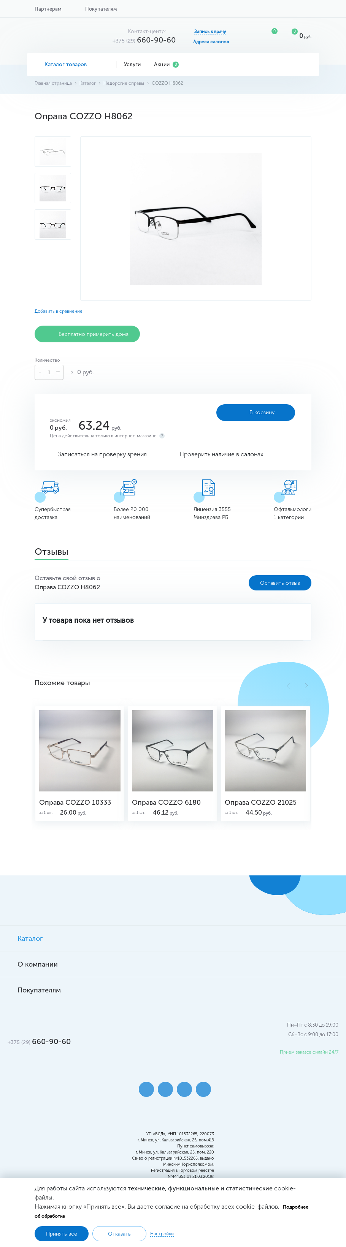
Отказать (119, 1234)
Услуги (135, 64)
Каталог (87, 83)
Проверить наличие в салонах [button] (221, 454)
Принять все (61, 1234)
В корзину (256, 412)
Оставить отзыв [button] (280, 583)
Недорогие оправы (123, 83)
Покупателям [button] (101, 9)
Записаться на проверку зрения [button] (102, 454)
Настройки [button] (162, 1233)
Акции (166, 64)
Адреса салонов (211, 41)
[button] (306, 685)
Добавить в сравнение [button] (59, 311)
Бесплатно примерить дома (87, 334)
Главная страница (53, 83)
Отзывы (51, 552)
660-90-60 (144, 39)
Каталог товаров (72, 64)
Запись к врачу (210, 31)
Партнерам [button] (48, 9)
